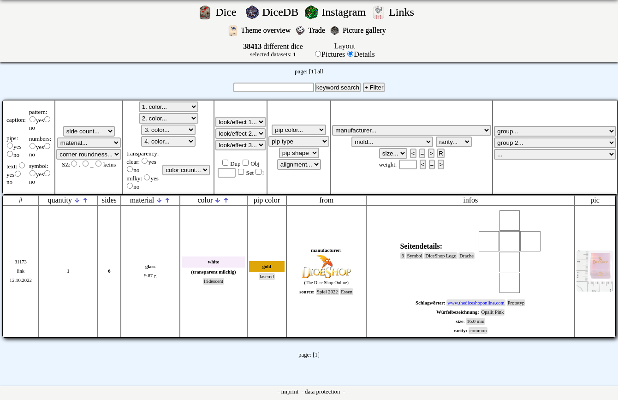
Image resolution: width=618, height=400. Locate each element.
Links (404, 12)
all (320, 71)
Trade (317, 30)
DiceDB (282, 12)
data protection (323, 391)
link (21, 271)
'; (89, 131)
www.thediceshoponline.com (476, 302)
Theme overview (266, 30)
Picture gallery (366, 30)
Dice (228, 12)
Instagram (344, 12)
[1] (312, 71)
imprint (290, 391)
